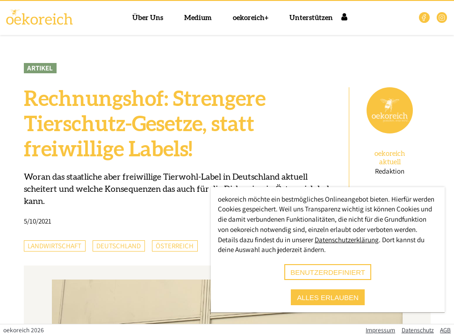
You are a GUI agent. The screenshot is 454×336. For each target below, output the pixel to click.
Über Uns (147, 17)
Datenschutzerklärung (347, 239)
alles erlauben (328, 297)
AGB (445, 330)
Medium (198, 17)
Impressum (380, 330)
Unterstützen (311, 17)
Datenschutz (418, 330)
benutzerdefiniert (327, 272)
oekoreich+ (250, 17)
